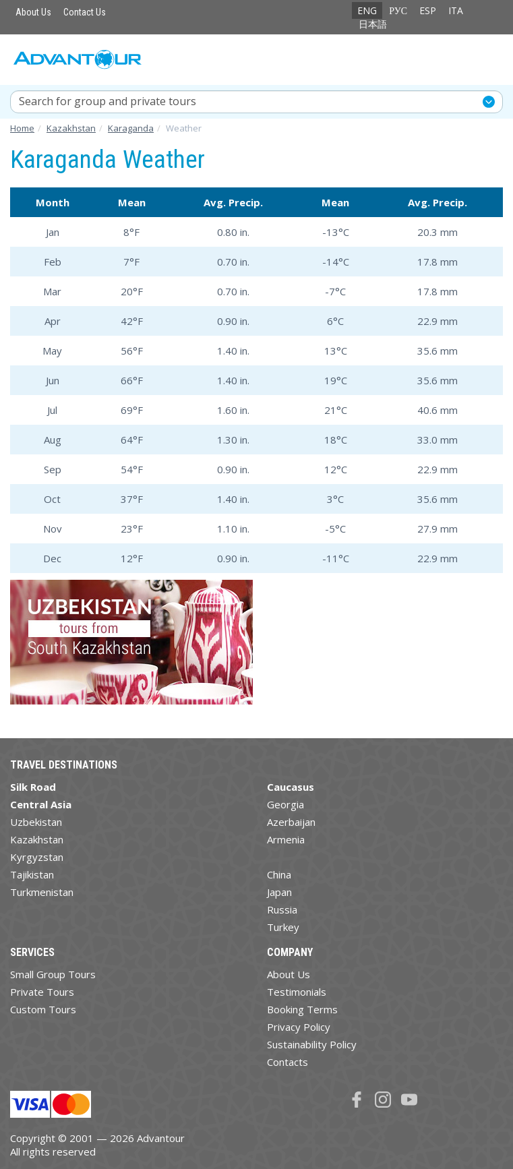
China (279, 874)
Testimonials (296, 991)
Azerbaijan (291, 822)
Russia (282, 909)
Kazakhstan (36, 839)
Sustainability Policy (312, 1044)
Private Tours (42, 991)
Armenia (286, 839)
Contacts (287, 1062)
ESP (427, 10)
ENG (367, 10)
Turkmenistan (41, 892)
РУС (398, 10)
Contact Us (84, 12)
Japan (279, 892)
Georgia (285, 804)
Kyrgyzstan (36, 857)
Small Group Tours (53, 974)
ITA (455, 10)
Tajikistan (32, 874)
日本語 (373, 24)
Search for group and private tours (107, 101)
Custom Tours (43, 1009)
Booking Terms (302, 1009)
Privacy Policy (298, 1026)
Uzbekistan (36, 822)
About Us (33, 12)
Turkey (283, 927)
